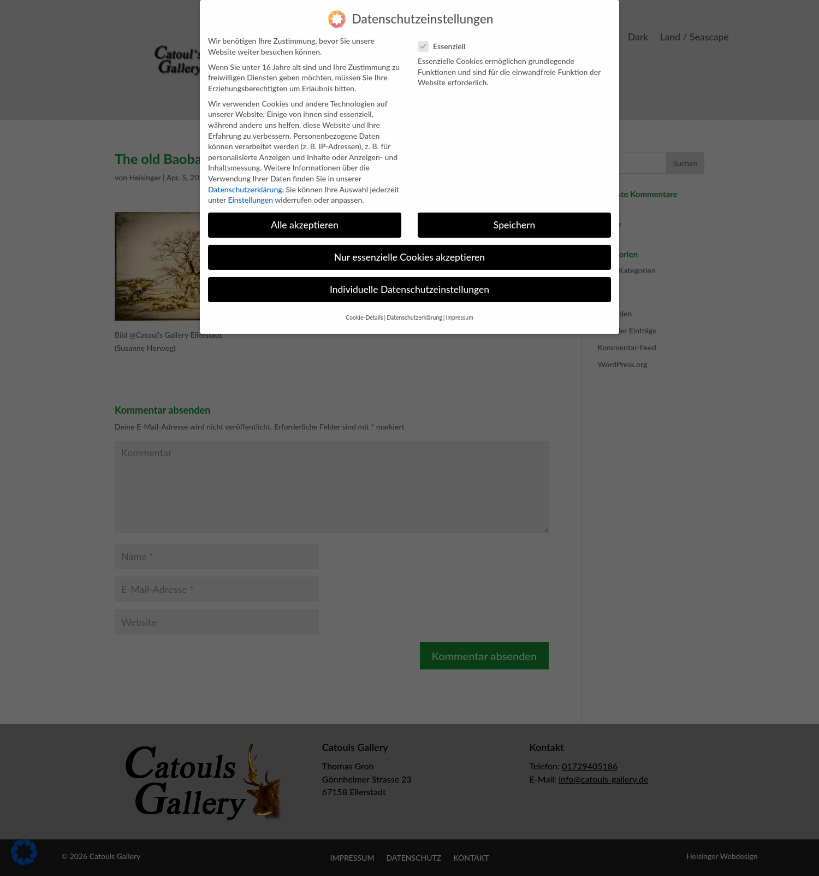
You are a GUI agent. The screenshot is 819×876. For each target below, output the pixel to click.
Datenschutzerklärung (245, 181)
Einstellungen (250, 191)
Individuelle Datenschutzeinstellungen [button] (409, 281)
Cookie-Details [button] (364, 309)
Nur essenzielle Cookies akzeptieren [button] (409, 249)
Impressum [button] (459, 309)
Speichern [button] (514, 216)
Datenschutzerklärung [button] (414, 309)
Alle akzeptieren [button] (305, 216)
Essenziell (446, 38)
